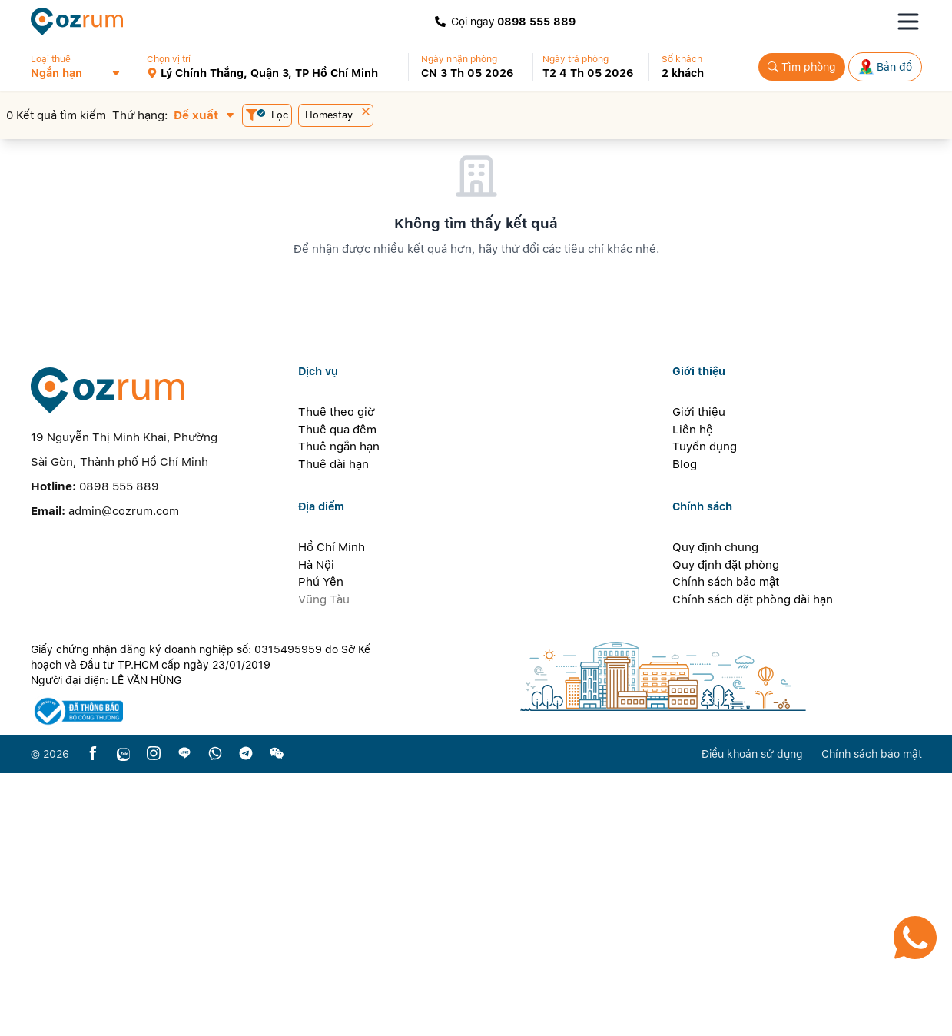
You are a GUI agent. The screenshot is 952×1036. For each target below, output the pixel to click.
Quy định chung (715, 810)
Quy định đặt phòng (725, 827)
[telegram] (246, 1016)
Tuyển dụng (704, 709)
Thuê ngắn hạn (339, 709)
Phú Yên (320, 845)
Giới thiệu (698, 675)
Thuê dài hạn (333, 726)
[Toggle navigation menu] (908, 21)
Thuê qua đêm (337, 692)
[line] (184, 1016)
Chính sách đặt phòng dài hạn (752, 861)
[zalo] (123, 1016)
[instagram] (154, 1016)
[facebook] (93, 1016)
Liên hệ (692, 692)
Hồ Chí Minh (331, 810)
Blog (684, 726)
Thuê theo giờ (336, 675)
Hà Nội (316, 827)
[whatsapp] (215, 1016)
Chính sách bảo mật (725, 845)
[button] (82, 67)
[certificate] (209, 974)
